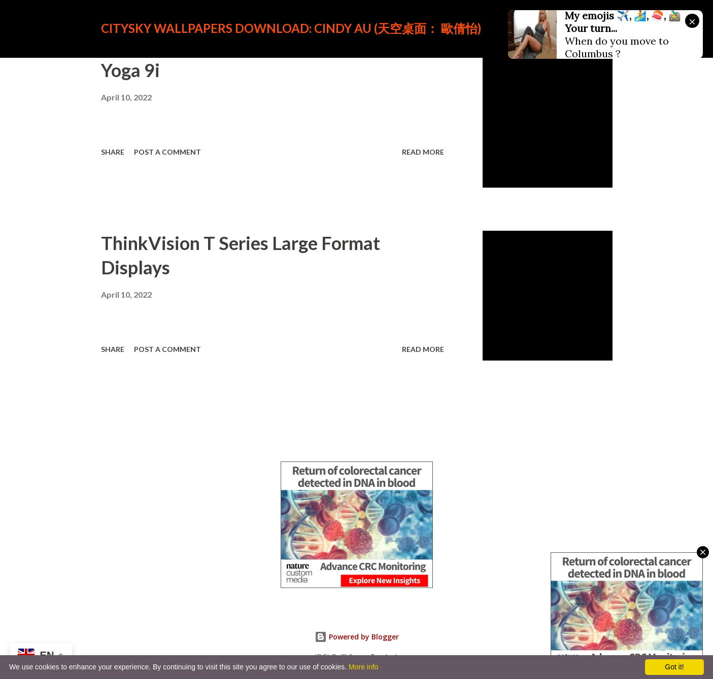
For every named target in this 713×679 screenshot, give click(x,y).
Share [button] (112, 152)
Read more (423, 152)
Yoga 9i (130, 70)
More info (363, 667)
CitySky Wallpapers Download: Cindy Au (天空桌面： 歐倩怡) (291, 28)
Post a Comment (167, 152)
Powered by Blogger (357, 636)
